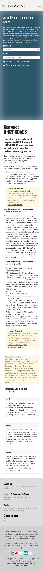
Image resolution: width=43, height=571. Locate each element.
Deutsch (33, 543)
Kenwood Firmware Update (17, 345)
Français (7, 545)
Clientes (36, 558)
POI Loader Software (15, 205)
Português (24, 543)
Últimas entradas (11, 515)
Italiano (24, 545)
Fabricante (7, 45)
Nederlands (15, 545)
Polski (37, 545)
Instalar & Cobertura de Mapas (17, 494)
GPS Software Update (15, 347)
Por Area (16, 61)
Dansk (31, 545)
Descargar (8, 483)
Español (9, 543)
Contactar (28, 558)
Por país (16, 65)
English (16, 543)
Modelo (5, 53)
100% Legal (28, 42)
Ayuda (6, 505)
